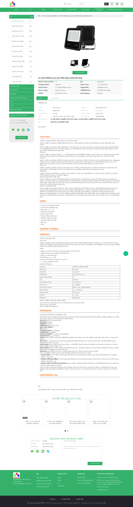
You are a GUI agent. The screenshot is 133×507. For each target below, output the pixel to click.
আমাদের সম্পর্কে (14, 86)
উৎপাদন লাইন (81, 477)
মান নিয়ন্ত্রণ (13, 94)
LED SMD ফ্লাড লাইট (22, 21)
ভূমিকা (59, 477)
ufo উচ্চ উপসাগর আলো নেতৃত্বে (22, 72)
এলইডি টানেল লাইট (22, 56)
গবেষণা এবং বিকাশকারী (83, 483)
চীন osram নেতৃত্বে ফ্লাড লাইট (35, 503)
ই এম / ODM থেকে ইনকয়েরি (85, 480)
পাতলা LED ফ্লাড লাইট (22, 36)
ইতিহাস (59, 480)
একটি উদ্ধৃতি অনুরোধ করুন (114, 9)
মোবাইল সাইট (79, 499)
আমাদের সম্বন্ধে (58, 9)
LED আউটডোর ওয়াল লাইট (74, 389)
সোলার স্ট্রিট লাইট (22, 77)
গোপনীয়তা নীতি (65, 499)
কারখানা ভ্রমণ (13, 90)
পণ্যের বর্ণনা (54, 98)
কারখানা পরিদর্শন (71, 9)
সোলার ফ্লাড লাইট (22, 82)
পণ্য (30, 9)
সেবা (58, 483)
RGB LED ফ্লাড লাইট (22, 46)
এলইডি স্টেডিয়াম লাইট (22, 62)
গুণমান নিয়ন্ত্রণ (85, 9)
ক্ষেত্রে (11, 106)
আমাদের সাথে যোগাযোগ (99, 9)
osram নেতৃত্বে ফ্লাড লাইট (58, 389)
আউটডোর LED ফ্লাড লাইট (22, 26)
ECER (104, 503)
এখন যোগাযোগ (80, 72)
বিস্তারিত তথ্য (42, 98)
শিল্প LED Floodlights (22, 41)
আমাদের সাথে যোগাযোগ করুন (18, 98)
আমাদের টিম (60, 486)
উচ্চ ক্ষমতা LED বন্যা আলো (22, 31)
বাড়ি (16, 9)
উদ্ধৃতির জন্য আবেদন (16, 109)
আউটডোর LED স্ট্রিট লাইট (22, 67)
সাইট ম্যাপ (52, 499)
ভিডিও (44, 9)
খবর (11, 102)
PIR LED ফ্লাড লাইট (22, 51)
